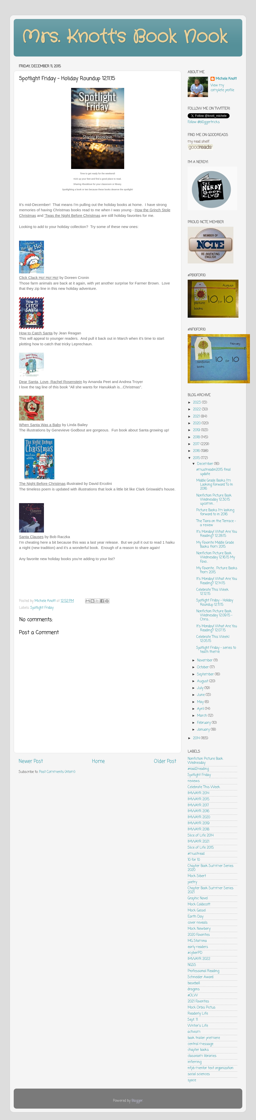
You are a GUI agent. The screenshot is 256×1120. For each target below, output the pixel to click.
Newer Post (31, 761)
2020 (197, 423)
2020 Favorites (199, 935)
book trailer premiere (204, 1038)
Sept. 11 (193, 1019)
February (204, 723)
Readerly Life (198, 1013)
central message (200, 1044)
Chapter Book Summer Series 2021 (210, 890)
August (203, 681)
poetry (192, 882)
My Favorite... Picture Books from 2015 (216, 570)
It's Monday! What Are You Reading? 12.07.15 (216, 628)
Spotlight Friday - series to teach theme (216, 650)
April (201, 709)
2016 (197, 451)
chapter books (198, 1050)
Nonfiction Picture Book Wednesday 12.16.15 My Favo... (215, 557)
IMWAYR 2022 (199, 959)
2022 (197, 409)
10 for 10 (194, 860)
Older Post (165, 761)
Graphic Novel (198, 898)
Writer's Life (198, 1026)
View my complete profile (222, 88)
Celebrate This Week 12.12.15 (212, 592)
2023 (197, 402)
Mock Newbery (199, 929)
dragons (194, 989)
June (201, 695)
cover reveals (197, 922)
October (203, 667)
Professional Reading (203, 971)
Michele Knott (226, 79)
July (200, 688)
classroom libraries (202, 1056)
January (204, 729)
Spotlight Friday (42, 608)
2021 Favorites (198, 1001)
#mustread (196, 854)
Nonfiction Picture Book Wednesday (205, 761)
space (192, 1080)
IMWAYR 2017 (198, 805)
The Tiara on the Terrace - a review (216, 523)
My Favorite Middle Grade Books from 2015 (215, 544)
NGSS (192, 965)
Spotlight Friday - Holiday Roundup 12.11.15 (214, 602)
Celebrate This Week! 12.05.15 (212, 639)
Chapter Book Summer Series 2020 (210, 868)
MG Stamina (197, 941)
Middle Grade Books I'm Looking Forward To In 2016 (214, 484)
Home (98, 761)
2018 (197, 437)
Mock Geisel (197, 910)
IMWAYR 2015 (198, 799)
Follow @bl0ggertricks (204, 122)
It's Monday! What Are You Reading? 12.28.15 (216, 534)
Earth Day (195, 916)
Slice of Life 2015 (201, 847)
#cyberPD (195, 953)
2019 (197, 430)
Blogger (137, 1101)
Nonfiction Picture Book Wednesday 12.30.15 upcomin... (214, 499)
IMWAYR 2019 (199, 823)
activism (194, 1032)
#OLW (193, 995)
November (205, 660)
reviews (194, 781)
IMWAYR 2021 (198, 841)
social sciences (199, 1074)
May (201, 702)
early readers (198, 947)
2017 (197, 444)
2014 (197, 738)
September (206, 674)
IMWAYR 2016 (198, 811)
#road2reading (198, 769)
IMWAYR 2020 (199, 817)
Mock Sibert (197, 876)
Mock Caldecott (199, 904)
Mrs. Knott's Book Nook (124, 37)
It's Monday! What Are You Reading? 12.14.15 (216, 581)
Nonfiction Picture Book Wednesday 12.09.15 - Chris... (214, 615)
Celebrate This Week (204, 787)
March (202, 715)
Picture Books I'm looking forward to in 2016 (215, 512)
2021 (197, 416)
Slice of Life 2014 (201, 835)
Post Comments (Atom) (57, 772)
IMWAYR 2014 (198, 793)
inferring (194, 1062)
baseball (194, 983)
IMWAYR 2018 (198, 829)
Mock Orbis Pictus (201, 1007)
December (205, 464)
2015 (197, 458)
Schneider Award (200, 977)
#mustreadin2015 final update (213, 472)
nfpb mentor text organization (210, 1068)
